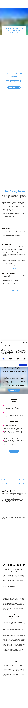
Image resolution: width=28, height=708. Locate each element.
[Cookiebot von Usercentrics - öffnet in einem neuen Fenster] (23, 342)
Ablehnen (5, 364)
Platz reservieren (14, 704)
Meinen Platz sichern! (14, 6)
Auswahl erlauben (14, 364)
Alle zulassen (23, 364)
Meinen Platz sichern (14, 210)
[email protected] (19, 213)
